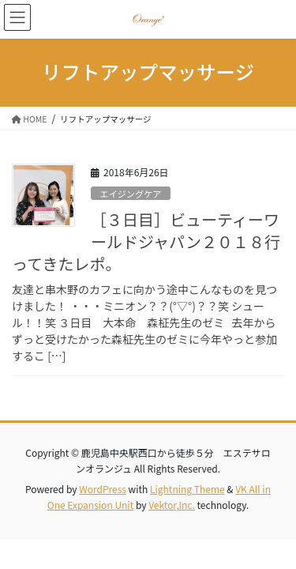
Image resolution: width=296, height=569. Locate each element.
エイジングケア (130, 193)
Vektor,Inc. (171, 504)
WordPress (102, 489)
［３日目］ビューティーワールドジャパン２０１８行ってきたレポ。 (146, 241)
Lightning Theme (187, 489)
